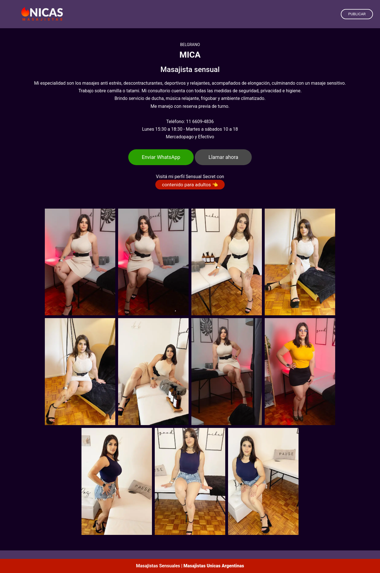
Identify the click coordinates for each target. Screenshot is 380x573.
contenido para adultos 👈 (190, 184)
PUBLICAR (357, 14)
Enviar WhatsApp (161, 157)
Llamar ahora (223, 157)
